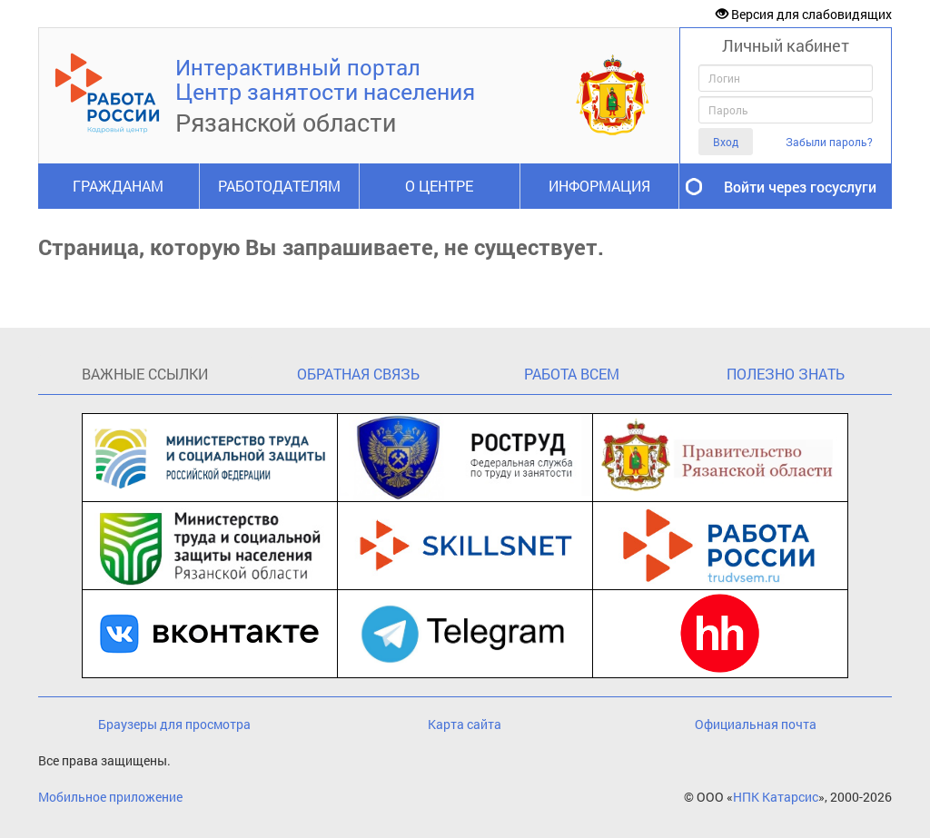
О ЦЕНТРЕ (439, 185)
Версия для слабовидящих (804, 14)
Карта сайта (464, 724)
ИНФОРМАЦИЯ (599, 185)
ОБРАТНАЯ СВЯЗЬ (358, 373)
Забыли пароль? (829, 142)
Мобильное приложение (110, 796)
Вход (725, 141)
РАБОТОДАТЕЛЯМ (279, 185)
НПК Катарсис (775, 796)
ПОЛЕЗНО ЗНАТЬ (786, 373)
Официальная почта (755, 724)
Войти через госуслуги (800, 186)
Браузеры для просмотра (174, 724)
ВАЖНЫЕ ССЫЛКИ (145, 373)
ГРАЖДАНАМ (118, 185)
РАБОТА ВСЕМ (571, 373)
